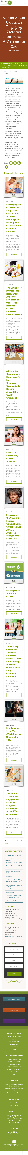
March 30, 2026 (10, 368)
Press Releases (14, 1046)
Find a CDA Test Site (14, 1064)
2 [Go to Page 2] (8, 840)
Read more (14, 254)
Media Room (14, 1044)
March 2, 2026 (9, 511)
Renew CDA (14, 1103)
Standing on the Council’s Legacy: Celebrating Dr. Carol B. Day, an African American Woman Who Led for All (13, 527)
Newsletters (9, 63)
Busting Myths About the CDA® (13, 593)
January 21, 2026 (10, 725)
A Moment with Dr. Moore (13, 855)
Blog (14, 1074)
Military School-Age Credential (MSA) (14, 1089)
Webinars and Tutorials (14, 1069)
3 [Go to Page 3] (11, 840)
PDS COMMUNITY (14, 1010)
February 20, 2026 (10, 587)
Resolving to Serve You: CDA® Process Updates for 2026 (13, 734)
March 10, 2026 (10, 449)
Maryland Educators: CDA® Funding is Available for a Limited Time (13, 887)
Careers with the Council (14, 1036)
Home (3, 63)
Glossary (14, 1049)
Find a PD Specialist (14, 1061)
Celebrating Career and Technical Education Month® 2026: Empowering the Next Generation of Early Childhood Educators (13, 661)
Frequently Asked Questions (14, 1071)
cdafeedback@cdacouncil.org (13, 919)
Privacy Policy (6, 1144)
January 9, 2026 (10, 790)
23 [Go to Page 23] (21, 840)
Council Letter (9, 892)
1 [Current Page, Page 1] (5, 840)
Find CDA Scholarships (14, 1059)
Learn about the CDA (14, 1041)
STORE (14, 1021)
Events (14, 1039)
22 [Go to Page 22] (17, 840)
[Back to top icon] (14, 1141)
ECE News (8, 876)
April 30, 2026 (9, 201)
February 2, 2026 (10, 643)
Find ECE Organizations (14, 1066)
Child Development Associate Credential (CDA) (14, 1085)
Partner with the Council (14, 1093)
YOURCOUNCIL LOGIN (14, 999)
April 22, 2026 (9, 284)
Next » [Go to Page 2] (7, 843)
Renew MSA (14, 1105)
